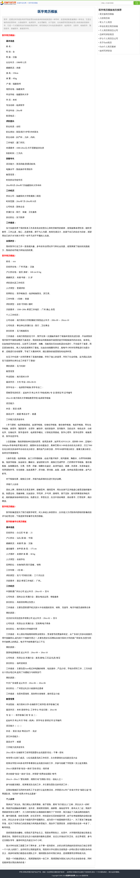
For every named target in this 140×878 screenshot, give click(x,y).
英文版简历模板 (107, 14)
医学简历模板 (33, 3)
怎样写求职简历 (107, 34)
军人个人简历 (106, 22)
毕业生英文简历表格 (109, 26)
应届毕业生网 (21, 3)
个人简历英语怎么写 (109, 30)
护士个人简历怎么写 (109, 38)
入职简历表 (105, 18)
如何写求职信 (106, 51)
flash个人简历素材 (108, 47)
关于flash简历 (106, 42)
